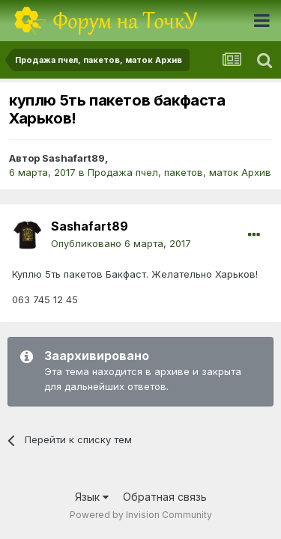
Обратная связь (165, 496)
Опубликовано (121, 243)
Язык (92, 496)
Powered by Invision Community (141, 514)
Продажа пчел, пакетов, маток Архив (179, 172)
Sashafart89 (73, 158)
